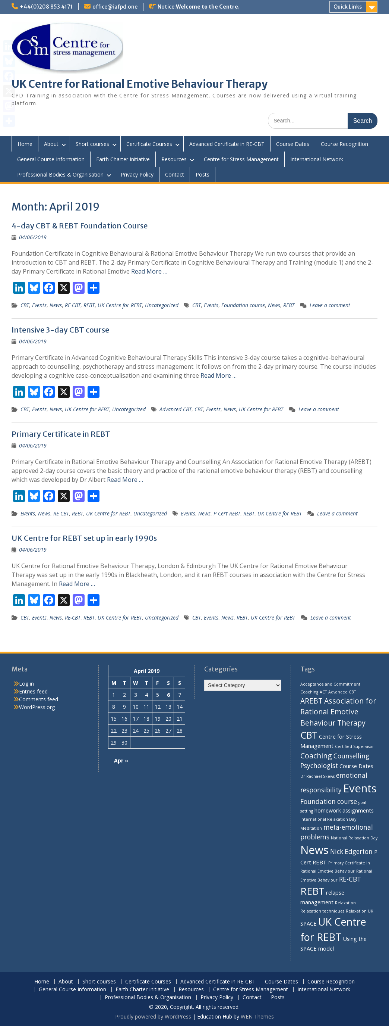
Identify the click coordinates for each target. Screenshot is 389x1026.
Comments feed (38, 699)
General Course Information (51, 159)
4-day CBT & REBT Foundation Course (80, 225)
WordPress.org (37, 707)
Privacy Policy (137, 174)
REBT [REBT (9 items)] (312, 891)
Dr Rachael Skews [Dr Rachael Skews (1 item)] (317, 776)
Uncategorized (161, 305)
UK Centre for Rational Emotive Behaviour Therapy (140, 84)
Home (25, 143)
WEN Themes (257, 1016)
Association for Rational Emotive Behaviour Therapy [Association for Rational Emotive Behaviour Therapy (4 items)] (338, 711)
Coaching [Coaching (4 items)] (316, 756)
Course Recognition (344, 143)
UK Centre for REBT (120, 305)
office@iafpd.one (114, 6)
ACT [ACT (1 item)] (323, 692)
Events (39, 305)
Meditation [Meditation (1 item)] (311, 828)
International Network (316, 159)
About (51, 143)
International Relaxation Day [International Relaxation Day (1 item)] (328, 819)
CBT (24, 305)
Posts (202, 174)
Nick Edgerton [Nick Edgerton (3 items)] (351, 851)
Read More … (149, 271)
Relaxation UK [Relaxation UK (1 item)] (359, 911)
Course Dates (292, 143)
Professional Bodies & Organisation (60, 174)
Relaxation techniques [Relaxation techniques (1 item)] (322, 911)
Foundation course (243, 305)
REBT (89, 305)
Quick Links (347, 6)
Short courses (92, 143)
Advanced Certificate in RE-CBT (227, 143)
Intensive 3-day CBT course (60, 329)
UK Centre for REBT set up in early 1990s (84, 538)
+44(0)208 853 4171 (46, 6)
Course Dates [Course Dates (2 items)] (356, 766)
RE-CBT (72, 305)
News (56, 305)
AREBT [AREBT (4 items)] (311, 701)
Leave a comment (330, 305)
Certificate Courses (149, 143)
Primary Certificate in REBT (61, 434)
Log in (26, 683)
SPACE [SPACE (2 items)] (308, 923)
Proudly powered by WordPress (153, 1016)
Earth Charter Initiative (123, 159)
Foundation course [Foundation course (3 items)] (328, 801)
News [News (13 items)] (314, 849)
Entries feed (33, 691)
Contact (174, 174)
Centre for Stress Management (241, 159)
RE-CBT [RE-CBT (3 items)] (350, 879)
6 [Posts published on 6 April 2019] (168, 694)
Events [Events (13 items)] (360, 788)
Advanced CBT (175, 409)
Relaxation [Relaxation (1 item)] (345, 902)
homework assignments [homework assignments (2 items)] (344, 810)
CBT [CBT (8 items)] (308, 735)
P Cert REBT (227, 513)
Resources (174, 159)
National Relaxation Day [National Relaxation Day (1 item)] (354, 838)
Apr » (121, 760)
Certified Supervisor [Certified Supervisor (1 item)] (354, 746)
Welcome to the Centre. (208, 6)
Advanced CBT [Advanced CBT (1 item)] (342, 692)
